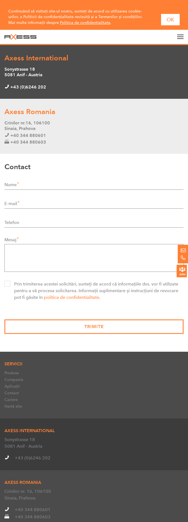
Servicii (13, 355)
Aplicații (12, 377)
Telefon (11, 213)
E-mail (10, 194)
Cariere (11, 391)
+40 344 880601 (33, 501)
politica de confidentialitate (71, 288)
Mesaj (10, 230)
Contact (11, 384)
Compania (13, 371)
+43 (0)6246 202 (33, 449)
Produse (11, 364)
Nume (10, 175)
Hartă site (13, 397)
